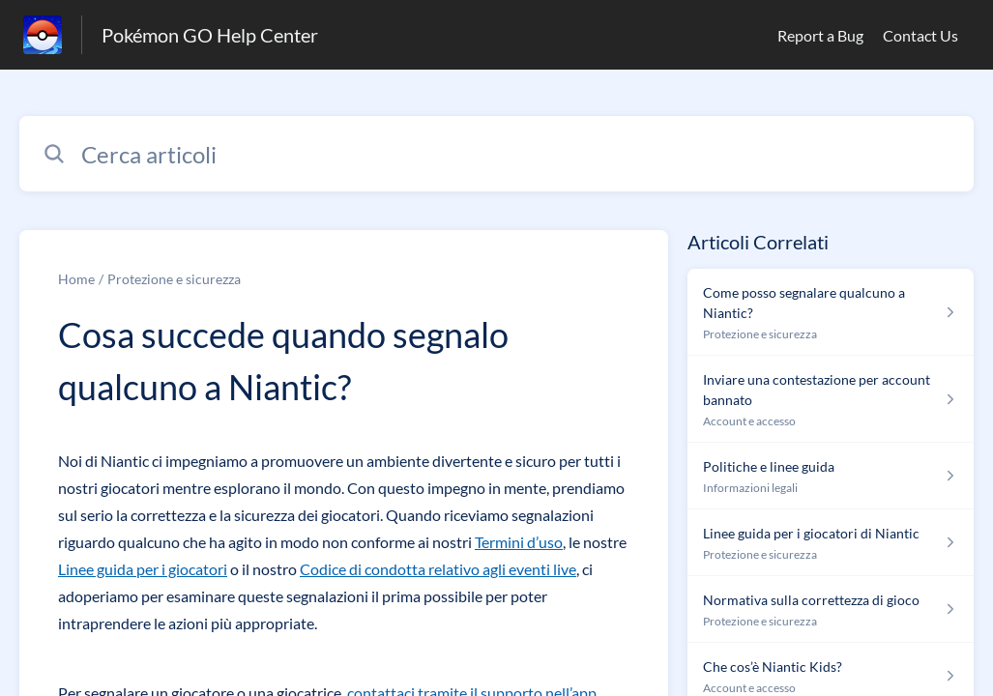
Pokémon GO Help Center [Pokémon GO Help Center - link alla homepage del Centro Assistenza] (210, 34)
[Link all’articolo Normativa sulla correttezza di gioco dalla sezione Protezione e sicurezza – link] (830, 609)
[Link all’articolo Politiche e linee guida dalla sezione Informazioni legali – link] (830, 476)
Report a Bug (820, 35)
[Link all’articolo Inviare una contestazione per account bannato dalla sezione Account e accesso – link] (830, 399)
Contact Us (920, 35)
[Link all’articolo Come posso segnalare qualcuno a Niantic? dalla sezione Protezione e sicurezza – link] (830, 312)
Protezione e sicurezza (174, 279)
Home (76, 279)
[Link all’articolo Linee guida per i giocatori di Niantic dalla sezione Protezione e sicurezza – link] (830, 542)
